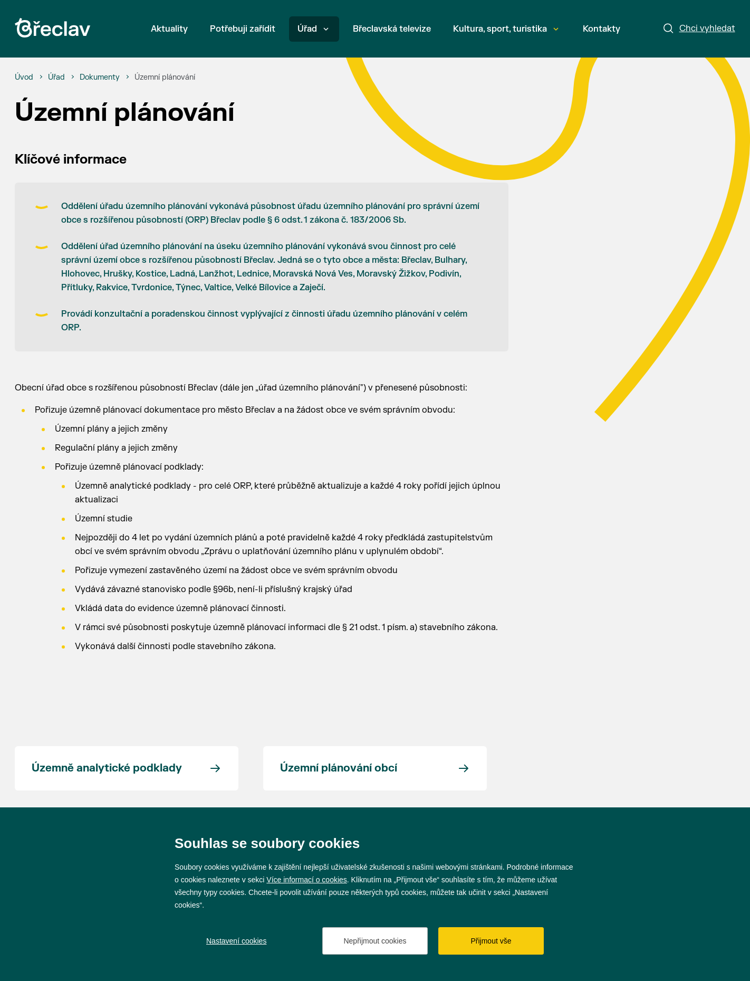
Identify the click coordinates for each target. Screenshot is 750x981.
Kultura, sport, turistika (506, 29)
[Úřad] (56, 77)
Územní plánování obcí (338, 768)
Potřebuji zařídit (242, 29)
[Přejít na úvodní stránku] (52, 27)
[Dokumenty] (100, 77)
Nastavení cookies (236, 941)
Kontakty (601, 29)
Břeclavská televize (392, 29)
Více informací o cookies (306, 879)
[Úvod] (24, 77)
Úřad (313, 29)
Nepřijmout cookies (374, 941)
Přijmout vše (490, 941)
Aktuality (169, 29)
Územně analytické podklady (107, 768)
